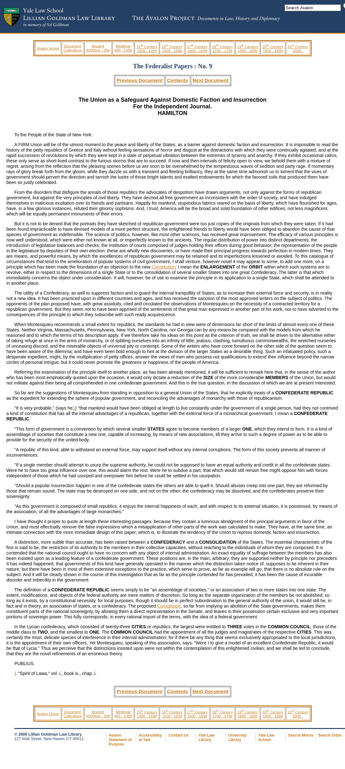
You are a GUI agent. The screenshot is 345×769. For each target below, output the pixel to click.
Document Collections (73, 48)
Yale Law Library (206, 737)
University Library (237, 737)
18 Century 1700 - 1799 (222, 48)
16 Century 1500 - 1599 (172, 48)
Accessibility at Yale (150, 737)
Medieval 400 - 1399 (123, 48)
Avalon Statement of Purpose (120, 739)
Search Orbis (330, 735)
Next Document (211, 80)
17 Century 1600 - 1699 (197, 48)
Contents (177, 80)
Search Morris (301, 735)
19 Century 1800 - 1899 (247, 48)
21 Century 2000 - (298, 48)
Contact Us (179, 735)
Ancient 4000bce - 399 (98, 48)
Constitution (164, 266)
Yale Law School (266, 737)
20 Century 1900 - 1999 (272, 48)
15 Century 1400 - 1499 (146, 48)
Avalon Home (48, 48)
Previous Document (139, 80)
